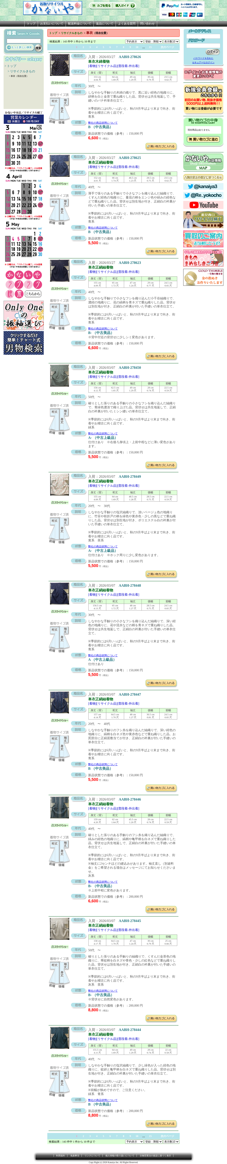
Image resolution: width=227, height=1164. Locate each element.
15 (150, 47)
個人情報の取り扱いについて (119, 1155)
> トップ (10, 66)
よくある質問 (126, 23)
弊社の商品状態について (103, 122)
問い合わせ (147, 23)
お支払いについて (51, 23)
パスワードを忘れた (203, 58)
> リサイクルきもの (19, 71)
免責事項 (74, 1155)
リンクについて (92, 1155)
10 (137, 47)
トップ (31, 23)
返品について (104, 23)
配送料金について (79, 23)
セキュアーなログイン (203, 62)
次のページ (167, 47)
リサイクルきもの (71, 33)
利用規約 (60, 1155)
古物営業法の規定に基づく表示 (155, 1155)
